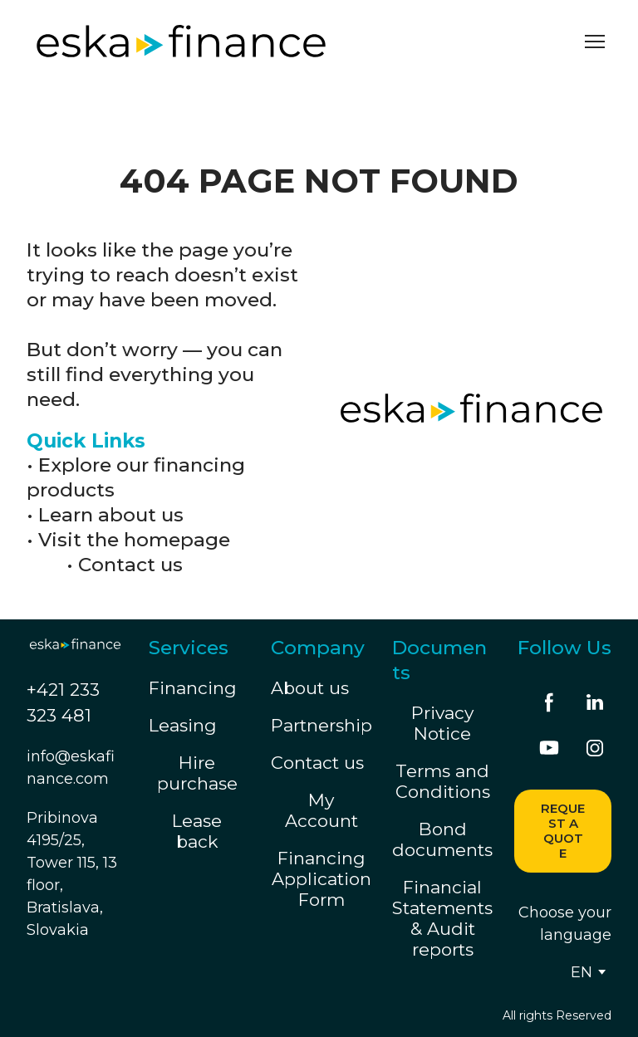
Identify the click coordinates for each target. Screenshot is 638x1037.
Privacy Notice (442, 723)
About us (310, 687)
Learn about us (111, 514)
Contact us (130, 564)
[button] (549, 702)
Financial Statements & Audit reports (442, 918)
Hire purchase (197, 773)
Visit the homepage (134, 539)
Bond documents (442, 839)
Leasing (183, 725)
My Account (321, 810)
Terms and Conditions (442, 781)
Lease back (197, 831)
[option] (581, 972)
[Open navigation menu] (594, 41)
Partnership (321, 725)
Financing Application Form (321, 879)
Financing (193, 687)
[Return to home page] (181, 41)
